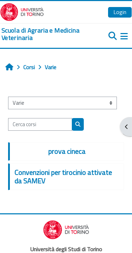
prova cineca (67, 151)
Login (119, 12)
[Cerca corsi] (40, 124)
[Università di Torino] (22, 11)
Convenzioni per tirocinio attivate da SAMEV (63, 176)
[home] (44, 34)
